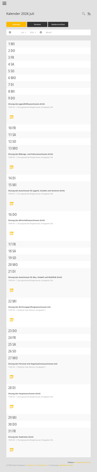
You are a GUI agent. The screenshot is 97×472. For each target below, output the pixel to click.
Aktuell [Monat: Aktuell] (49, 32)
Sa (12, 64)
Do (13, 50)
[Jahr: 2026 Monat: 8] (41, 32)
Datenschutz (42, 465)
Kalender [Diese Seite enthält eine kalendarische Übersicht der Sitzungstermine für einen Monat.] (16, 24)
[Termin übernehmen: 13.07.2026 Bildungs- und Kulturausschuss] (11, 167)
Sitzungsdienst (83, 462)
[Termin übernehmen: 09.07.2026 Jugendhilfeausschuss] (11, 117)
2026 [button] (33, 32)
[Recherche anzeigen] (83, 14)
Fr (12, 57)
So (12, 70)
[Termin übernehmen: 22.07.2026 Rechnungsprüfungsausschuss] (11, 320)
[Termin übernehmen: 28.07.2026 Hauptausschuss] (11, 407)
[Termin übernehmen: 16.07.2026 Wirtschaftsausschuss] (11, 233)
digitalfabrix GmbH (66, 465)
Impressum (31, 465)
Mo (13, 77)
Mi (13, 43)
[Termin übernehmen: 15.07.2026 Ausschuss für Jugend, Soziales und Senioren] (11, 204)
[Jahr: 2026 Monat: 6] (10, 32)
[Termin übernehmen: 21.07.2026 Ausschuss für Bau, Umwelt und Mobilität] (11, 290)
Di (12, 84)
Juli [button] (23, 32)
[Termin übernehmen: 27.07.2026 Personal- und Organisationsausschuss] (11, 377)
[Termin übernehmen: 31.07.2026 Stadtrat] (11, 450)
